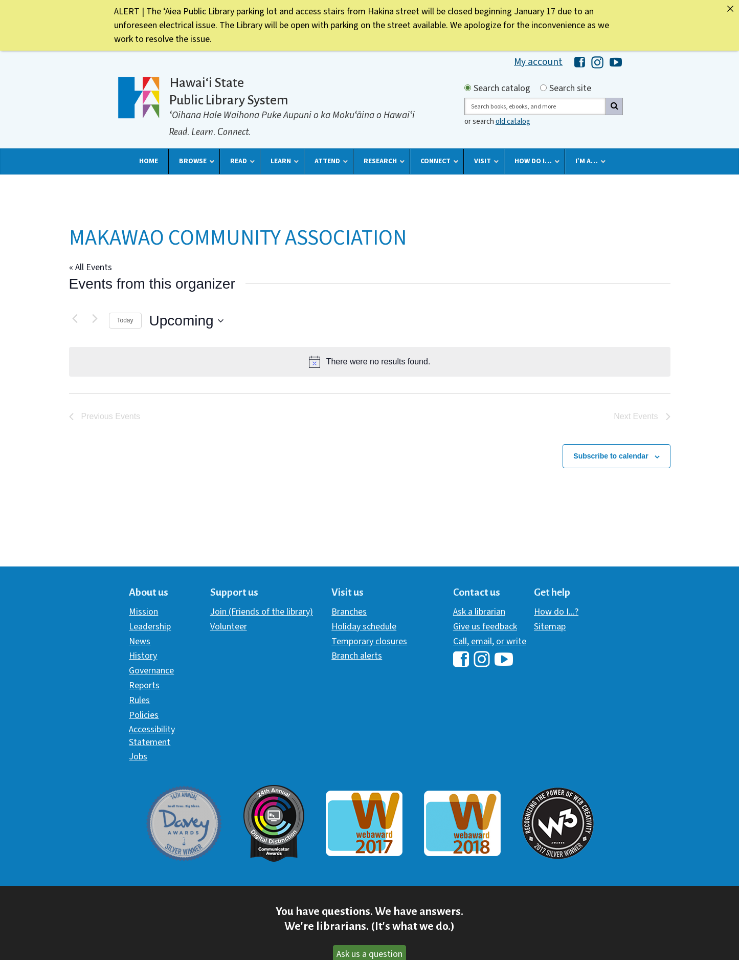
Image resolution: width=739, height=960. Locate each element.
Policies (144, 714)
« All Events (90, 266)
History (143, 655)
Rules (139, 699)
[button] (148, 160)
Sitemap (550, 626)
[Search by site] (543, 87)
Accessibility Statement (152, 735)
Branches (349, 611)
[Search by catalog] (467, 87)
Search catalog (502, 88)
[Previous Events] (75, 318)
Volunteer (228, 626)
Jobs (138, 756)
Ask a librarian (479, 611)
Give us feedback (485, 626)
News (139, 641)
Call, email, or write (489, 641)
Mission (143, 611)
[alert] (369, 361)
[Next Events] (95, 318)
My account (538, 61)
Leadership (150, 626)
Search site (570, 88)
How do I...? (556, 611)
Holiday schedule (363, 626)
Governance (151, 670)
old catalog (513, 121)
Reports (144, 685)
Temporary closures (369, 641)
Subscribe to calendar (610, 455)
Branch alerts (356, 655)
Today (125, 319)
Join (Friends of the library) (261, 611)
